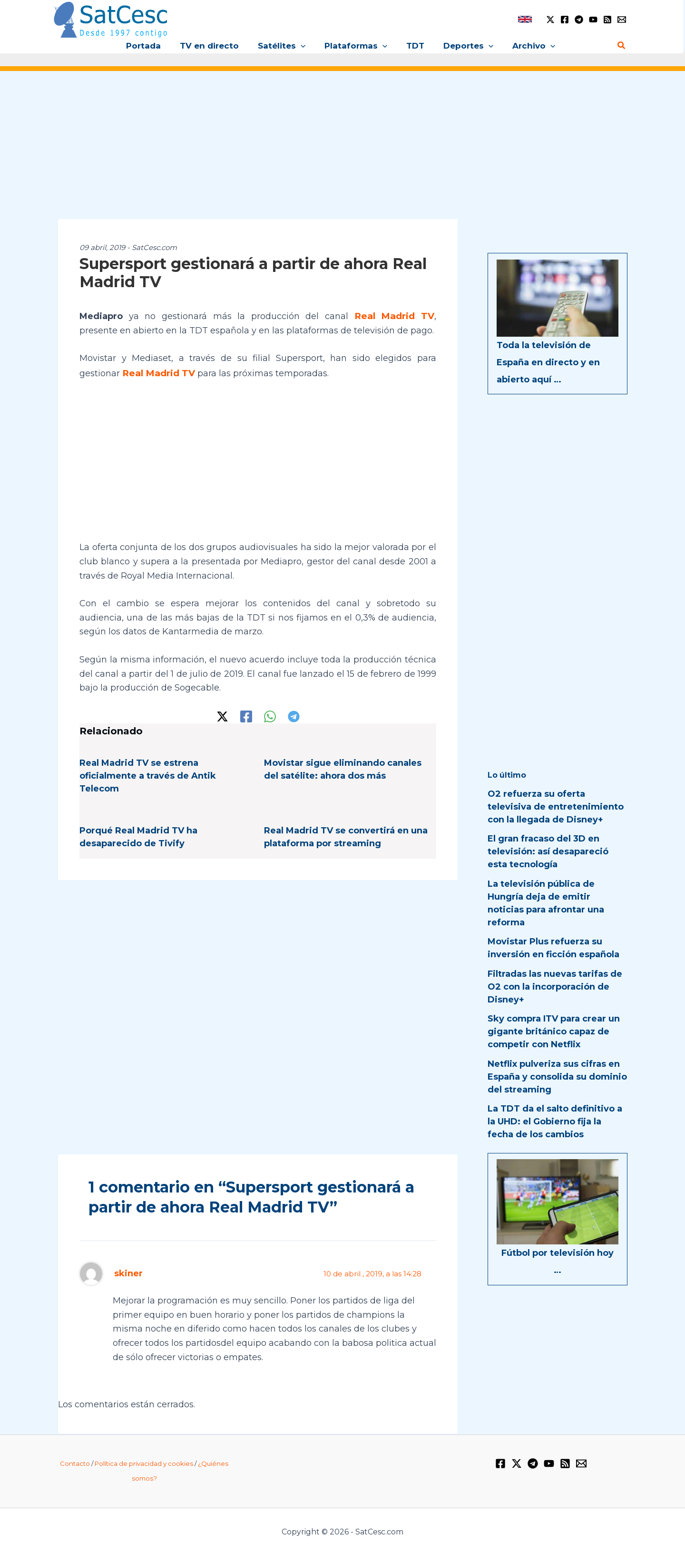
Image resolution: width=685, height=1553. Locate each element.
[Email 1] (621, 19)
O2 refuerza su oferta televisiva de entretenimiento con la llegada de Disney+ (556, 807)
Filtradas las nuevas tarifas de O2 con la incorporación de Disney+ (555, 987)
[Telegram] (579, 19)
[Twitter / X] (550, 19)
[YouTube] (593, 19)
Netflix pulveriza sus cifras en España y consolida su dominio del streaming (557, 1077)
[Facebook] (564, 19)
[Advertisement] (342, 151)
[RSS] (607, 19)
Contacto (75, 1461)
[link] (525, 19)
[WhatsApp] (270, 715)
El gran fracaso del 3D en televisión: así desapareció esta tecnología (548, 851)
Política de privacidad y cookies (144, 1461)
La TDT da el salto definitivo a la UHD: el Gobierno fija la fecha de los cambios (555, 1121)
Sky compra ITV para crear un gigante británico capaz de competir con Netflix (554, 1031)
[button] (303, 46)
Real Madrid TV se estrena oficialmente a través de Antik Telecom (147, 774)
